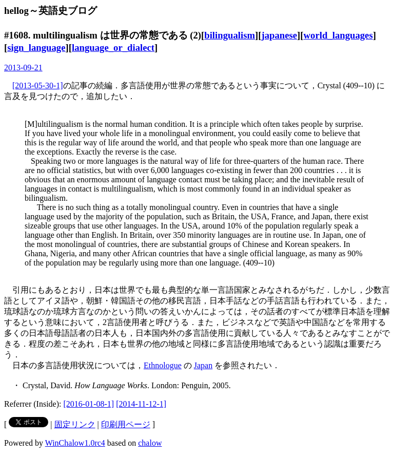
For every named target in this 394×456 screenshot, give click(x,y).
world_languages (338, 35)
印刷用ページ (125, 424)
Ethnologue (163, 365)
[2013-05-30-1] (37, 85)
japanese (279, 35)
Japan (203, 365)
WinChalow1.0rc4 (75, 443)
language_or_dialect (113, 47)
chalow (150, 443)
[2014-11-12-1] (141, 404)
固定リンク (74, 424)
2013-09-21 (23, 67)
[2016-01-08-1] (89, 404)
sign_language (36, 47)
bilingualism (229, 35)
